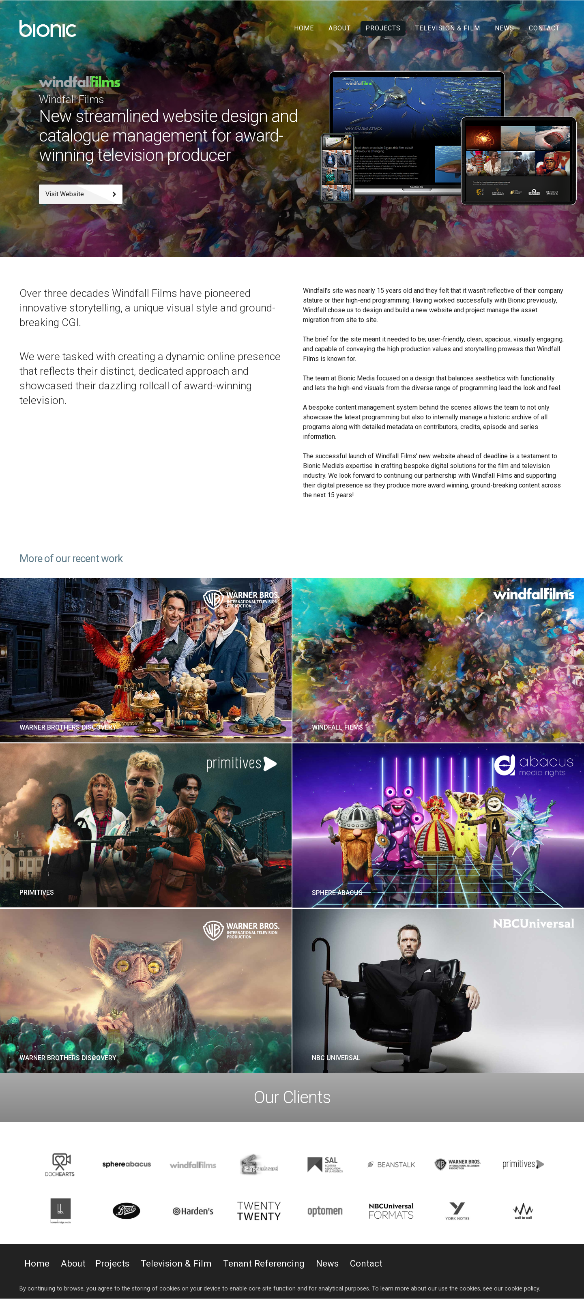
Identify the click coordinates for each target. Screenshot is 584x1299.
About (339, 28)
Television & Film (447, 28)
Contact (544, 28)
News (504, 28)
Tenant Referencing (264, 1263)
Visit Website (80, 194)
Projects (383, 28)
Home (304, 28)
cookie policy (522, 1288)
